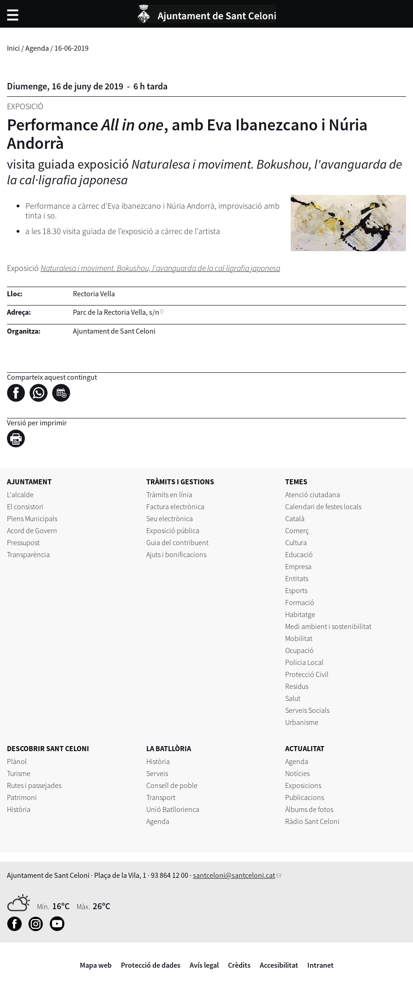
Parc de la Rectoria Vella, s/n (116, 312)
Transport (160, 797)
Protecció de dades (150, 965)
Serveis (157, 773)
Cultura (296, 542)
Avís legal (204, 965)
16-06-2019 (71, 48)
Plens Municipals (32, 518)
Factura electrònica (175, 506)
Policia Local (304, 662)
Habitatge (300, 614)
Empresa (298, 566)
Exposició (25, 106)
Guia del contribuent (177, 542)
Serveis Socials (307, 710)
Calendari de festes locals (323, 506)
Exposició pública (172, 530)
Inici (13, 48)
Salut (292, 698)
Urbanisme (301, 722)
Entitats (296, 578)
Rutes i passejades (34, 785)
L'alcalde (20, 494)
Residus (296, 686)
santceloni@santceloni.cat (234, 875)
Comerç (297, 530)
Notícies (297, 773)
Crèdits (239, 965)
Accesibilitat (279, 965)
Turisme (18, 773)
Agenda (37, 48)
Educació (299, 554)
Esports (296, 590)
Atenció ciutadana (312, 494)
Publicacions (304, 797)
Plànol (17, 761)
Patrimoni (22, 797)
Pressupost (23, 542)
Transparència (28, 554)
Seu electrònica (169, 518)
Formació (299, 602)
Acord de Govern (32, 530)
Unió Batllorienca (172, 809)
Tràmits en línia (169, 494)
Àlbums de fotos (309, 809)
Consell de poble (172, 785)
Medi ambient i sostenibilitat (328, 626)
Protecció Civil (307, 674)
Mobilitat (298, 638)
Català (295, 518)
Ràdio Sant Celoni (312, 821)
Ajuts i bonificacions (176, 554)
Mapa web (96, 965)
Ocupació (299, 650)
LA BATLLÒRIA (168, 748)
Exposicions (303, 785)
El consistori (25, 506)
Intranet (320, 965)
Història (18, 809)
